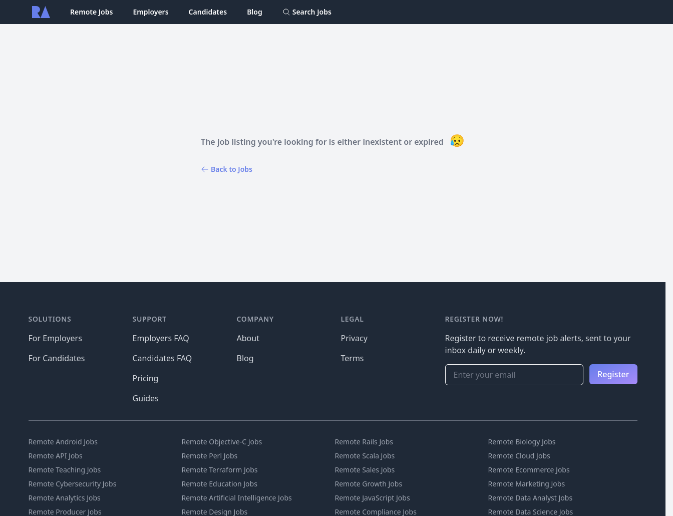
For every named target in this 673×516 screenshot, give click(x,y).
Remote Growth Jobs (369, 483)
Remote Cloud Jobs (519, 455)
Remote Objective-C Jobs (222, 441)
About (248, 338)
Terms (352, 358)
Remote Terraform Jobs (220, 469)
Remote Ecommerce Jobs (529, 469)
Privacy (354, 338)
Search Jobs (306, 12)
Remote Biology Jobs (522, 441)
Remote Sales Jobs (365, 469)
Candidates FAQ (162, 358)
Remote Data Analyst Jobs (530, 497)
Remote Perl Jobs (210, 455)
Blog (254, 12)
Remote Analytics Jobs (65, 497)
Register (613, 374)
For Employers (55, 338)
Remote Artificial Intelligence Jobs (237, 497)
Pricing (146, 378)
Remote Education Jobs (219, 483)
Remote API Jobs (56, 455)
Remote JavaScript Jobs (372, 497)
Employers (150, 12)
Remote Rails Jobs (364, 441)
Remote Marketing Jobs (526, 483)
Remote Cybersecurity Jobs (73, 483)
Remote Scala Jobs (365, 455)
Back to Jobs (226, 169)
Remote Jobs (91, 12)
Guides (146, 398)
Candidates (208, 12)
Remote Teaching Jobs (65, 469)
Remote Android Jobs (63, 441)
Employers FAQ (161, 338)
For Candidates (57, 358)
